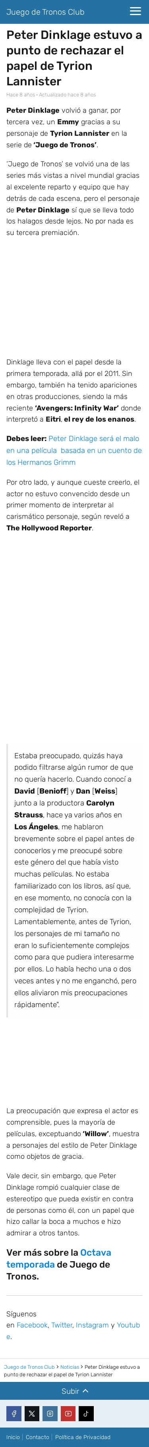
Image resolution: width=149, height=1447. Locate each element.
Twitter (61, 1325)
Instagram (92, 1325)
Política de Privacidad (82, 1437)
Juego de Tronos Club (45, 12)
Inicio (13, 1437)
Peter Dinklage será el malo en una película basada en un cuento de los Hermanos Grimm (74, 450)
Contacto (37, 1437)
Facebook (32, 1325)
